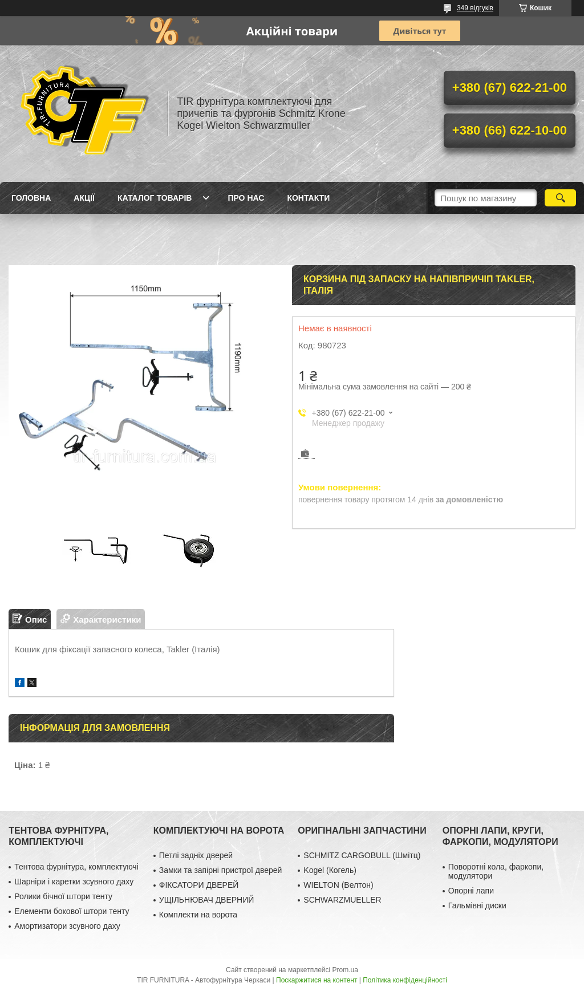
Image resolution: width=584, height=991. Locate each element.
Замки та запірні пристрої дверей (220, 870)
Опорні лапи (471, 890)
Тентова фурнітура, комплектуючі (76, 866)
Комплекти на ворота (198, 914)
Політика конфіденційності (405, 980)
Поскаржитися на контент (316, 980)
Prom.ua (345, 970)
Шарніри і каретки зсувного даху (73, 881)
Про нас (246, 197)
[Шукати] (560, 197)
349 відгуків (475, 8)
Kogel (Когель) (329, 870)
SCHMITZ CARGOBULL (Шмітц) (361, 855)
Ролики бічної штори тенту (63, 896)
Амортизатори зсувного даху (67, 926)
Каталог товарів (154, 197)
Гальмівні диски (477, 905)
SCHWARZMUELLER (342, 899)
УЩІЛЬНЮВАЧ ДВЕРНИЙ (206, 899)
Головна (31, 197)
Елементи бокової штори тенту (71, 911)
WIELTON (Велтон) (338, 885)
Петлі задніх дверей (196, 855)
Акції (84, 197)
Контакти (308, 197)
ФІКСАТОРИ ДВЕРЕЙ (199, 885)
